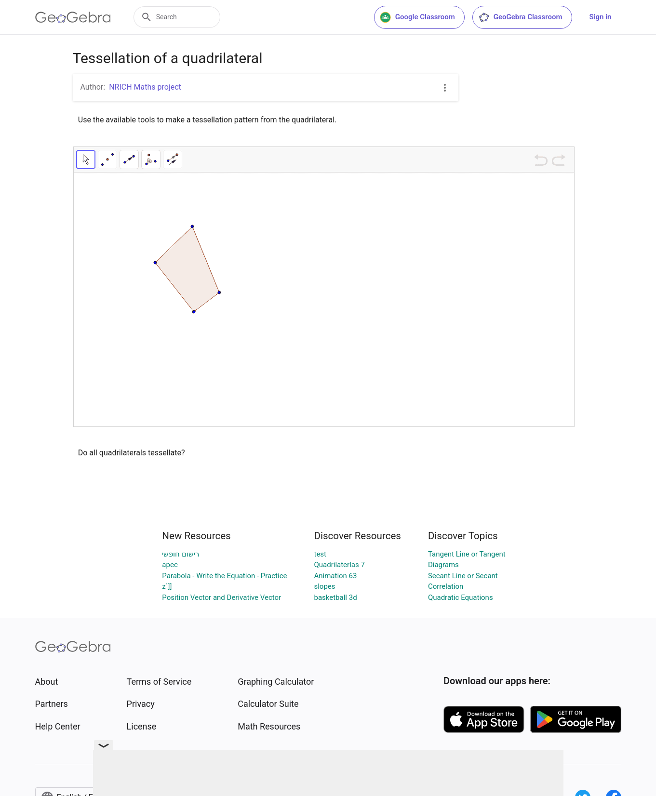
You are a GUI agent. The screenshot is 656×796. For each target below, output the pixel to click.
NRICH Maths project (145, 87)
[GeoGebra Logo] (73, 17)
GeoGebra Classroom (520, 17)
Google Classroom (417, 17)
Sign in (600, 17)
